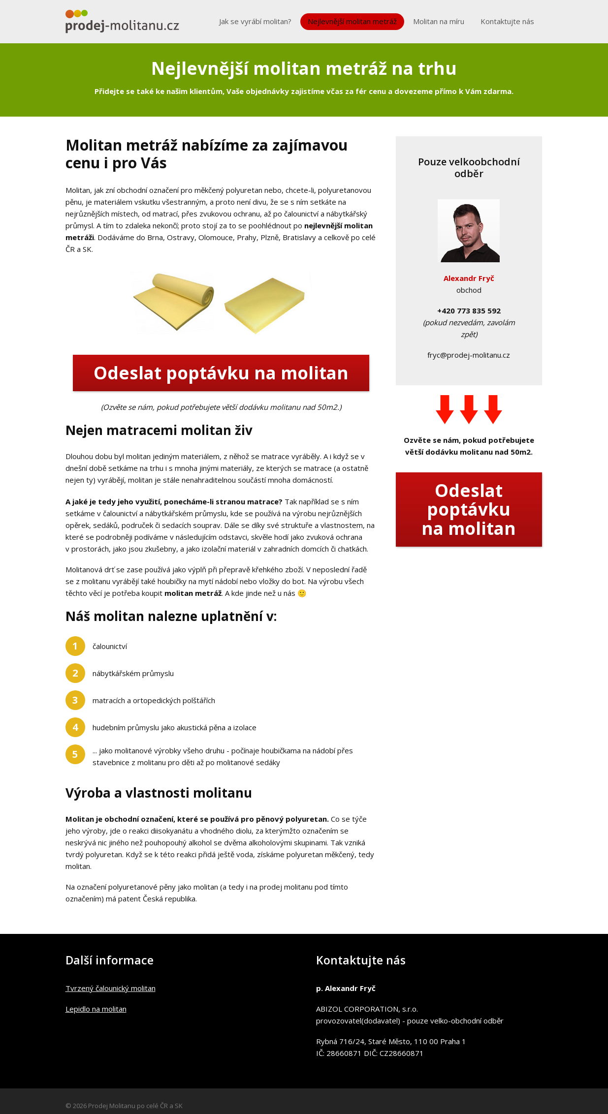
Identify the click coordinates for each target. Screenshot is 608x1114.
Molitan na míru (438, 21)
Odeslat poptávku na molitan (221, 372)
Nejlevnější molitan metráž (352, 21)
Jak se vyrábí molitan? (255, 21)
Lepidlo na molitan (96, 1009)
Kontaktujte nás (507, 21)
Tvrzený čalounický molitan (110, 988)
